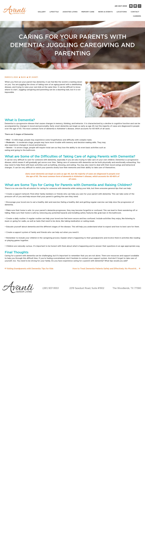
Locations (122, 12)
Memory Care (87, 12)
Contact (135, 12)
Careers (137, 16)
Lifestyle (54, 12)
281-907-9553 (121, 6)
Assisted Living (70, 12)
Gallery (42, 12)
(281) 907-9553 (50, 288)
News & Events (105, 12)
